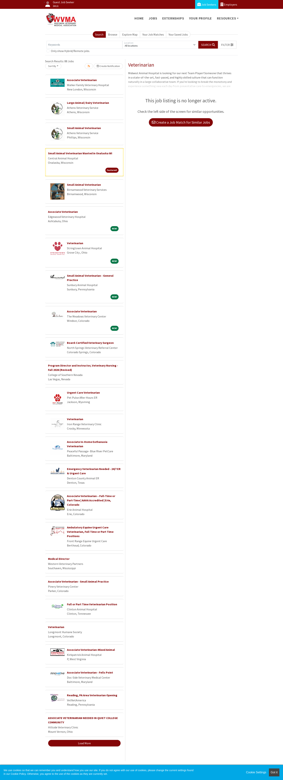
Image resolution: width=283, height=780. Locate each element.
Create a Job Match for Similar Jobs (181, 122)
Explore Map (130, 34)
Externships (173, 18)
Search (99, 34)
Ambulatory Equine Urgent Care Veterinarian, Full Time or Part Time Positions (90, 532)
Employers (229, 4)
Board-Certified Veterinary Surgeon (90, 343)
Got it (274, 772)
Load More (84, 743)
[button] (227, 45)
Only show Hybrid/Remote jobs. (70, 51)
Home (139, 18)
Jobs (153, 18)
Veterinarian (75, 243)
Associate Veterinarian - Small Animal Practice (78, 581)
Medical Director (58, 559)
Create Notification (108, 66)
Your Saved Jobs (178, 34)
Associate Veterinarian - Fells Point (90, 672)
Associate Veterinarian (82, 80)
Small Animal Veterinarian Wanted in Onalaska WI (80, 153)
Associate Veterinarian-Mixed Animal (91, 650)
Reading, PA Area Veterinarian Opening (92, 695)
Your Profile (200, 18)
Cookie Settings (256, 772)
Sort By (52, 66)
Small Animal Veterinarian (84, 128)
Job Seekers (206, 4)
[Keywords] (84, 45)
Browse (112, 34)
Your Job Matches (153, 34)
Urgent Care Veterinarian (83, 392)
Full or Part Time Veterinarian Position (92, 604)
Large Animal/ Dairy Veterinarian (88, 102)
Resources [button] (226, 18)
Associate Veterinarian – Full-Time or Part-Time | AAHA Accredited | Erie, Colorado (91, 500)
